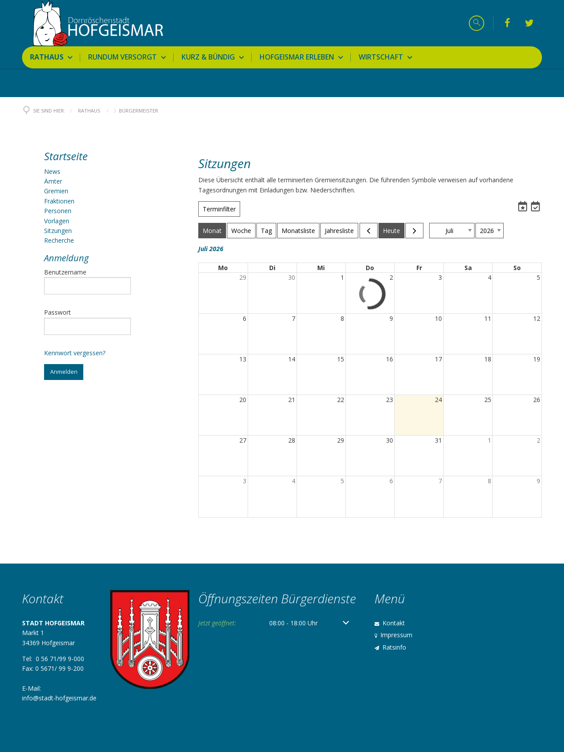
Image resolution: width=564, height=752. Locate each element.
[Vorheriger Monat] (369, 230)
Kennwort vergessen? (74, 353)
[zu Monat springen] (452, 230)
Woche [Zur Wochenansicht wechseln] (241, 230)
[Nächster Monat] (414, 230)
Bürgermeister (138, 110)
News (52, 171)
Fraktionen (59, 201)
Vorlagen (56, 221)
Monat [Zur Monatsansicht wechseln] (212, 230)
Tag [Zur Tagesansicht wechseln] (266, 230)
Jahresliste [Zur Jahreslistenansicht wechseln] (339, 230)
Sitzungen (58, 230)
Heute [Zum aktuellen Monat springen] (391, 230)
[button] (535, 207)
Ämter (53, 181)
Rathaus (89, 110)
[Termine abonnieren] (523, 206)
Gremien (56, 191)
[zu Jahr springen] (489, 230)
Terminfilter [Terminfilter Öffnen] (219, 209)
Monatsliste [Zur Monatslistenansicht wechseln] (298, 230)
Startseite (66, 156)
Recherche (59, 240)
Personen (57, 211)
